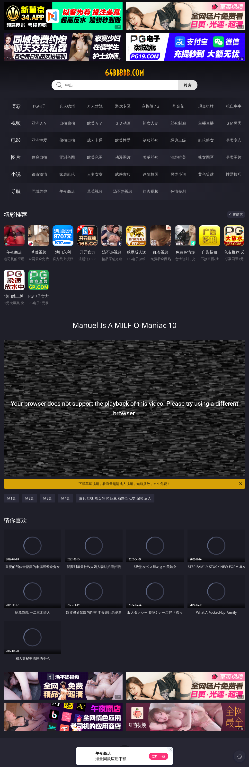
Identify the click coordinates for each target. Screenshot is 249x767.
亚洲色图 (67, 157)
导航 (16, 191)
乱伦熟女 (206, 140)
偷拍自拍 (67, 140)
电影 (16, 140)
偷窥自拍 (39, 157)
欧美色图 (95, 157)
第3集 (47, 498)
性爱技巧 (233, 174)
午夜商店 (67, 191)
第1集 (11, 498)
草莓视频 (95, 191)
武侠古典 (123, 174)
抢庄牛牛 (233, 106)
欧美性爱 (123, 140)
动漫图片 (123, 157)
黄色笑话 (206, 174)
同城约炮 (39, 191)
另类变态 (233, 140)
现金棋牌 (206, 106)
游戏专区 (123, 106)
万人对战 (95, 106)
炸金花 (178, 106)
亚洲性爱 (39, 140)
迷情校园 (150, 174)
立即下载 (158, 756)
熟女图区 (206, 157)
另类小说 (178, 174)
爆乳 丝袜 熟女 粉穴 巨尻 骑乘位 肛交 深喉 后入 (115, 498)
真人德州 (67, 106)
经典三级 (178, 140)
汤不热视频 (123, 191)
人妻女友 (95, 174)
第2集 (29, 498)
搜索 (188, 85)
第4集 (65, 498)
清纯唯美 (178, 157)
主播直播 (206, 123)
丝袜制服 (178, 123)
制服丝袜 (150, 140)
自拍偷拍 (67, 123)
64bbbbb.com (124, 73)
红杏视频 (150, 191)
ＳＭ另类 (233, 123)
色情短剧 (178, 191)
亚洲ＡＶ (39, 123)
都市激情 (39, 174)
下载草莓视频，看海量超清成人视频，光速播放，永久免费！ (161, 484)
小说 (16, 174)
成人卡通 (95, 140)
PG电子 (39, 106)
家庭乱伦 (67, 174)
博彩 (16, 106)
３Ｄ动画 (123, 123)
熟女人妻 (150, 123)
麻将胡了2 (150, 106)
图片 (16, 157)
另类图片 (233, 157)
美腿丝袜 (150, 157)
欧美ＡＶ (95, 123)
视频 (16, 123)
